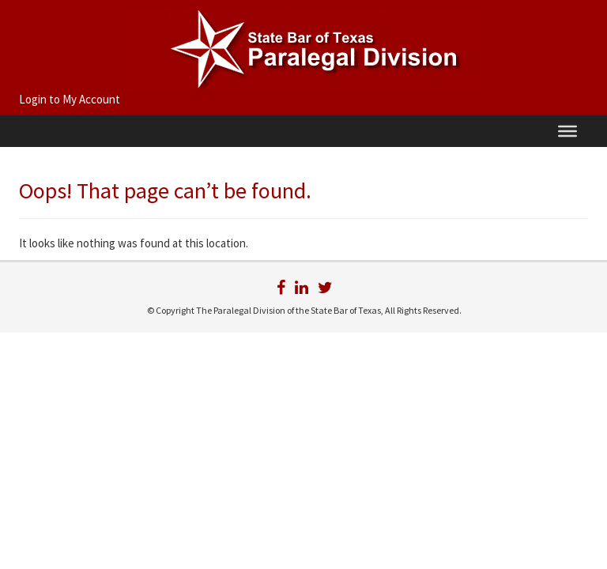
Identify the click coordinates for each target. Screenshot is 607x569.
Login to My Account (69, 99)
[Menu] (567, 131)
